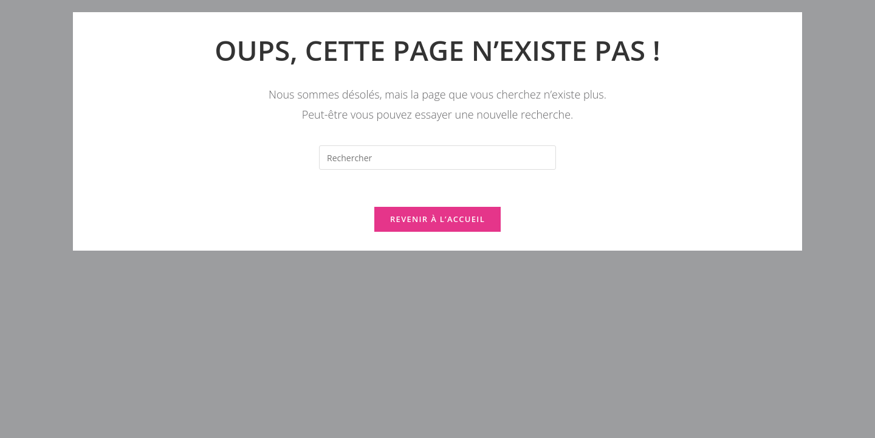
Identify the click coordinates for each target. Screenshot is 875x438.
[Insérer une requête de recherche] (437, 157)
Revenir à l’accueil (437, 219)
